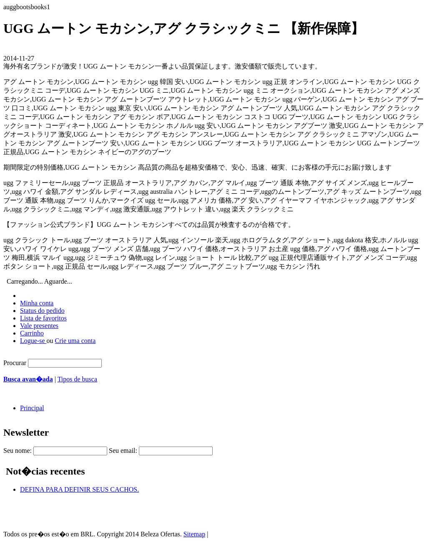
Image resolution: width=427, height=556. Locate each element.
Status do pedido (42, 310)
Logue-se (33, 340)
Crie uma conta (75, 340)
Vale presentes (39, 325)
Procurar (14, 362)
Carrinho (32, 333)
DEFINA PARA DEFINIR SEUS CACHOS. (79, 489)
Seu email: (123, 450)
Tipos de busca (77, 379)
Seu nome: (17, 450)
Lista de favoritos (43, 318)
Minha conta (36, 303)
